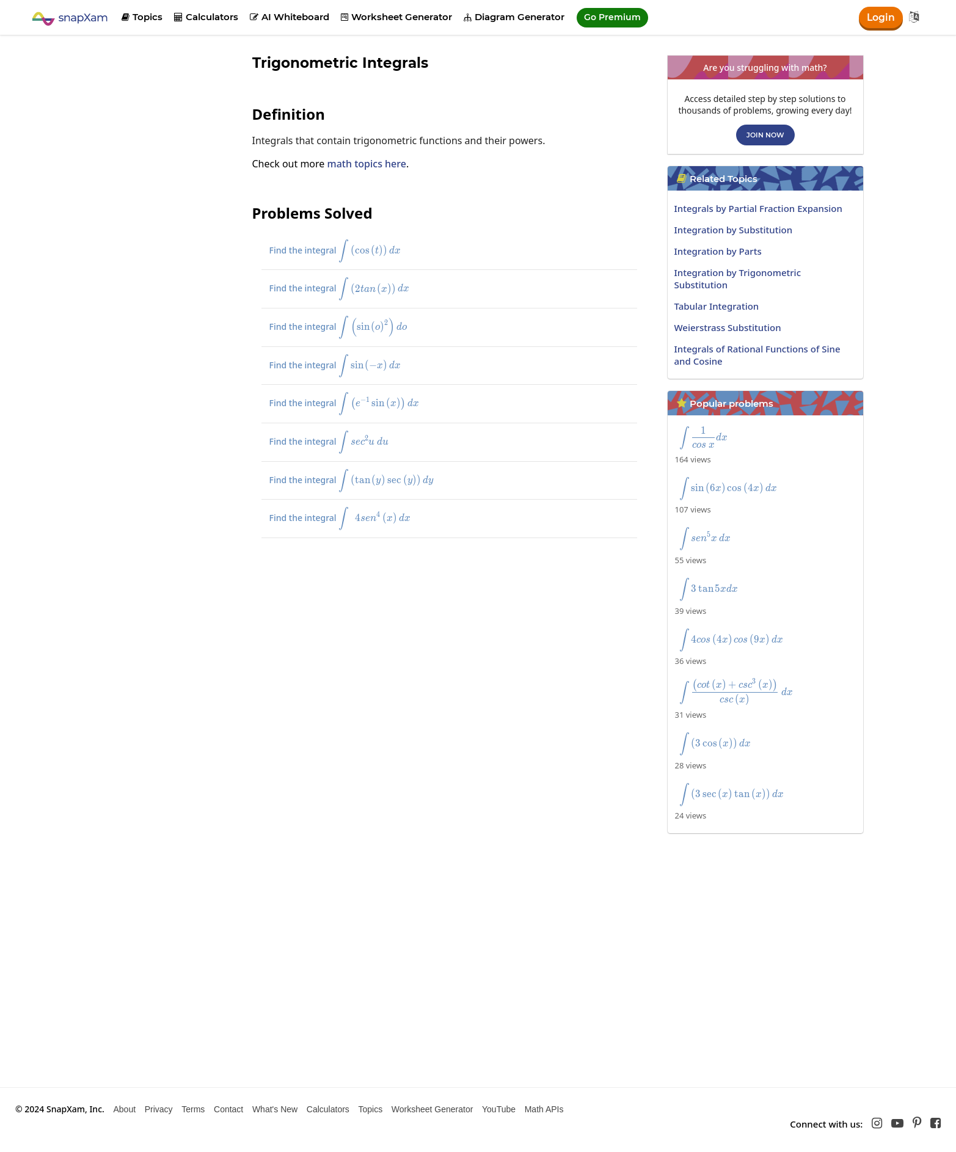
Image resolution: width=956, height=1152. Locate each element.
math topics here (366, 163)
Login (880, 17)
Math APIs (544, 1109)
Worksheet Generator (396, 17)
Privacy (159, 1109)
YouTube (499, 1109)
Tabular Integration (716, 306)
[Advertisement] (157, 239)
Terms (193, 1109)
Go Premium (612, 17)
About (124, 1109)
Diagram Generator (514, 17)
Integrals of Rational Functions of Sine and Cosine (757, 355)
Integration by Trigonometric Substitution (737, 278)
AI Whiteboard (289, 17)
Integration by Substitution (733, 230)
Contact (228, 1109)
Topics (142, 17)
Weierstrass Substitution (727, 327)
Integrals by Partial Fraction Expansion (758, 208)
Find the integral (346, 251)
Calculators (206, 17)
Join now (765, 135)
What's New (274, 1109)
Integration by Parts (718, 251)
